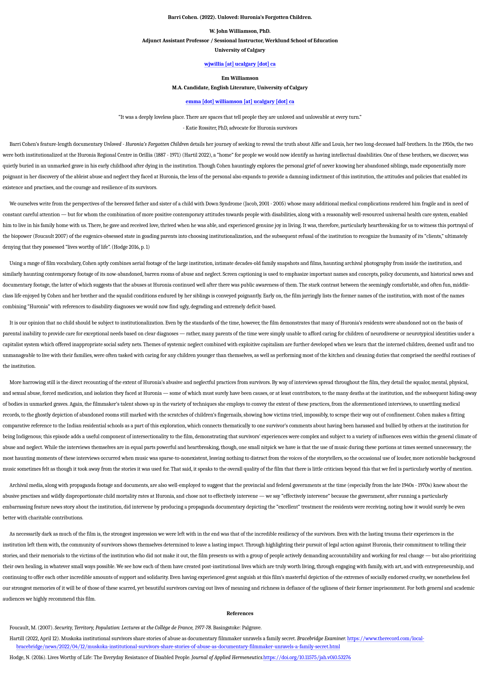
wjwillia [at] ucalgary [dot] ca (240, 64)
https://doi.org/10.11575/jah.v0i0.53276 (307, 657)
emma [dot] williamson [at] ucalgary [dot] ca (240, 101)
